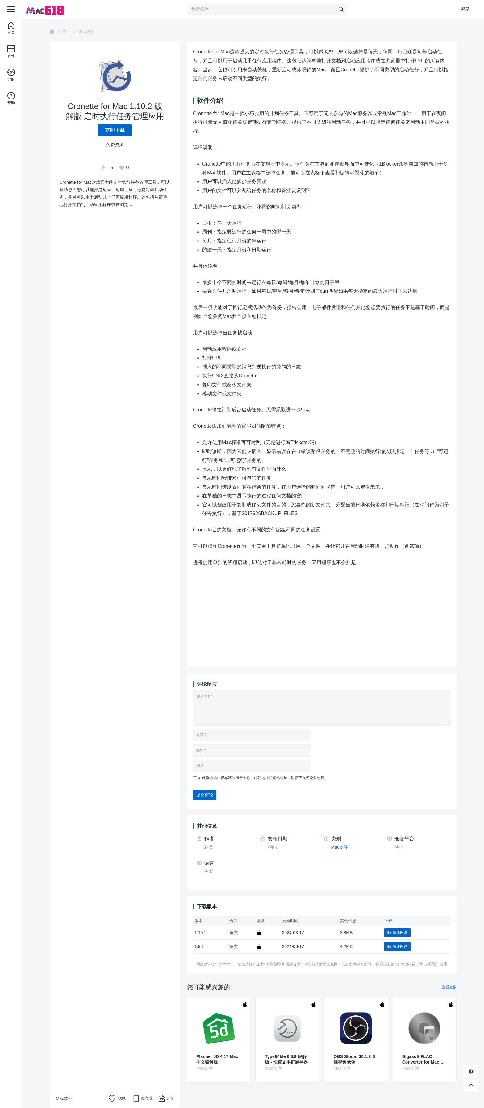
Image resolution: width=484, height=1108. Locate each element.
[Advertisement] (337, 618)
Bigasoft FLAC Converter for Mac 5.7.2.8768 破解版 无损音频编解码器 (424, 1059)
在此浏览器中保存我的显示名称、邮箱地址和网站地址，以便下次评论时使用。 (263, 778)
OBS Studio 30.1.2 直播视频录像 (355, 1059)
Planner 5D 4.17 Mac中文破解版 (217, 1059)
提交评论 (204, 794)
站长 (208, 847)
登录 (465, 9)
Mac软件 (85, 31)
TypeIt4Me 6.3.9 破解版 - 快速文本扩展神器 (286, 1059)
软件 (66, 31)
